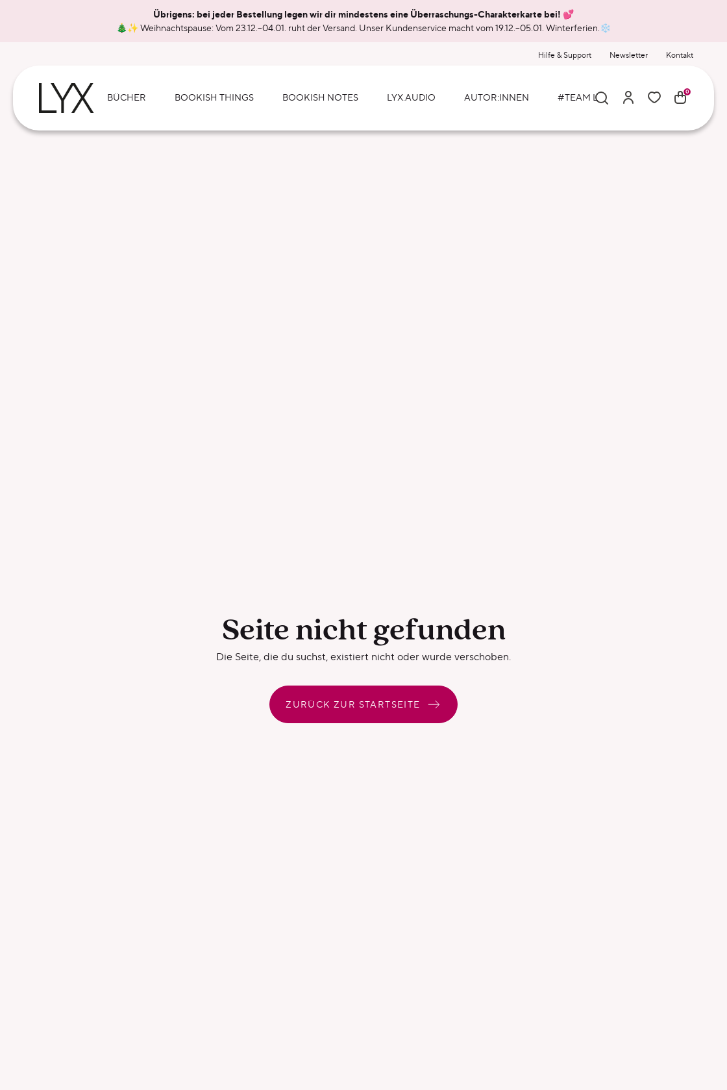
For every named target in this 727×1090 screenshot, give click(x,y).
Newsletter (629, 54)
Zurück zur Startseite (363, 704)
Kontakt (679, 54)
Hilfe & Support (564, 54)
